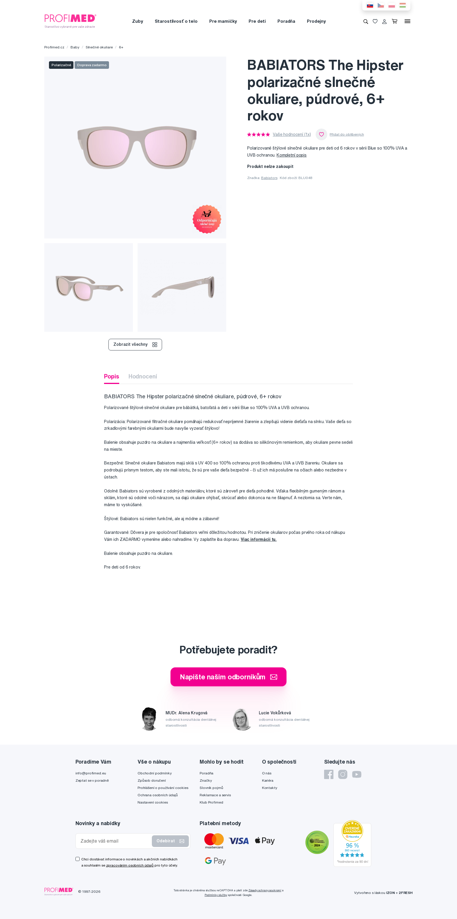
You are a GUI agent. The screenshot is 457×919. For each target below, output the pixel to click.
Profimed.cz (54, 47)
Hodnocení (143, 376)
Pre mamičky (223, 21)
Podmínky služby (216, 895)
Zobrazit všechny (135, 344)
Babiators (269, 178)
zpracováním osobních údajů (130, 865)
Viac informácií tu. (259, 539)
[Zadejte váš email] (115, 841)
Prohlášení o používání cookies (163, 788)
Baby (75, 47)
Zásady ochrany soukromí (264, 890)
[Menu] (407, 21)
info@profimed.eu (90, 773)
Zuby (137, 21)
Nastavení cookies (153, 802)
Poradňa (286, 21)
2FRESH (406, 893)
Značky (206, 780)
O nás (266, 773)
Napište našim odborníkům (228, 676)
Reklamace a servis (215, 795)
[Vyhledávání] (365, 21)
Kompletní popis (292, 155)
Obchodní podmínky (155, 773)
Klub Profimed (211, 802)
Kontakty (269, 788)
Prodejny (316, 21)
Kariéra (267, 780)
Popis (111, 376)
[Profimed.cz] (70, 21)
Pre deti (257, 21)
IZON (390, 893)
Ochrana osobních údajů (158, 795)
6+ (121, 47)
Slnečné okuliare (99, 47)
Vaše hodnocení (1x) (292, 134)
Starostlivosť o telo (176, 21)
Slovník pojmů (211, 788)
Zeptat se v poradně (92, 780)
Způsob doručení (152, 780)
